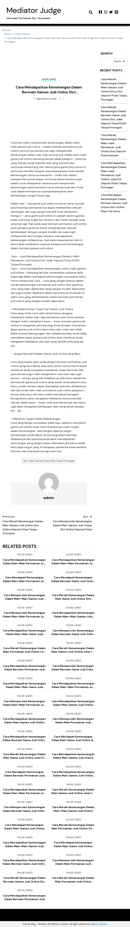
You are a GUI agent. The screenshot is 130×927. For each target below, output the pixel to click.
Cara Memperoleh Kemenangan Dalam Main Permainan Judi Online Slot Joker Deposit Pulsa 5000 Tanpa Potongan (73, 862)
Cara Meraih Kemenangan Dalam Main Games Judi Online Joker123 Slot (73, 650)
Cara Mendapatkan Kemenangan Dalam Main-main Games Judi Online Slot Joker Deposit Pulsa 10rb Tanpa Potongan (73, 614)
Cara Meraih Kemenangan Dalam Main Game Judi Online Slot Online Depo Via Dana (73, 597)
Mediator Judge (33, 10)
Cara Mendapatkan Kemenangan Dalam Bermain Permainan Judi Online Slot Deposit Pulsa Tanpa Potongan (24, 667)
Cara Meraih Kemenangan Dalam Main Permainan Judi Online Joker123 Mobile (73, 879)
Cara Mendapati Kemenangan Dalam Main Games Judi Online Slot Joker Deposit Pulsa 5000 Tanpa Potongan (24, 826)
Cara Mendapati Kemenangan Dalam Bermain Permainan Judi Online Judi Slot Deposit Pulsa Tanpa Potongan (24, 773)
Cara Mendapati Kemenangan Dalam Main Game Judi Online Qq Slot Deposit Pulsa (73, 738)
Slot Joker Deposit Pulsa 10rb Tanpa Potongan (48, 460)
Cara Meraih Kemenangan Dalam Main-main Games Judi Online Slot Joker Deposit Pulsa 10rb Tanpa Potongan (73, 809)
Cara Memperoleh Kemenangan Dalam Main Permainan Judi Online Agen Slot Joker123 (73, 720)
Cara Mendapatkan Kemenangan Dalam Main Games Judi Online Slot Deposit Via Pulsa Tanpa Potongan (73, 756)
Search (107, 53)
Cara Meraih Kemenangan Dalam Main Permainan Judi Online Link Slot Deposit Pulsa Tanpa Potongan (24, 650)
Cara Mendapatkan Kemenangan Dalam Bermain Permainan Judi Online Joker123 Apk (24, 897)
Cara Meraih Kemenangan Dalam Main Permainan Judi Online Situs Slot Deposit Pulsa (73, 826)
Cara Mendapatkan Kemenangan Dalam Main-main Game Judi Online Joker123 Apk (24, 685)
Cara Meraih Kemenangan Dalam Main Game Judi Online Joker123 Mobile (24, 756)
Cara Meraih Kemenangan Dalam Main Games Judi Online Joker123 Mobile (73, 791)
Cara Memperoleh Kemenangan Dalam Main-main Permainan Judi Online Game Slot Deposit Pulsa (24, 614)
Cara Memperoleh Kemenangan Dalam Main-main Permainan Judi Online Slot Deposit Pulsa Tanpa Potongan (24, 703)
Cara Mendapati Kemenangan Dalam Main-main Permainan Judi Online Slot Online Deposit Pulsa (24, 579)
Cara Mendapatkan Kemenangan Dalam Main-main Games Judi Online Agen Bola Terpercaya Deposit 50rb (24, 844)
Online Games (49, 79)
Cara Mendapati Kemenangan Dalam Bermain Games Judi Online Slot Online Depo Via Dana (114, 203)
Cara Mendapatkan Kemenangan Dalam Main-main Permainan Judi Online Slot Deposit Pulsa (73, 685)
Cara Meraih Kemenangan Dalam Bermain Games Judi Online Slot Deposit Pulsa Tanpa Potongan (24, 879)
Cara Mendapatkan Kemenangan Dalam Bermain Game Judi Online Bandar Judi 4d (24, 738)
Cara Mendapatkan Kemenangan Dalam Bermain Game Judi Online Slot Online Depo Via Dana (24, 862)
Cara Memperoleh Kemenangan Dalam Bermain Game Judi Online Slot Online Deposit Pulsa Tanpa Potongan (24, 809)
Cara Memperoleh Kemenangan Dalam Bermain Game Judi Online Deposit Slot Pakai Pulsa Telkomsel (73, 667)
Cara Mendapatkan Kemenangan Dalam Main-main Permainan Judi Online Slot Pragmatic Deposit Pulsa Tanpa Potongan (24, 791)
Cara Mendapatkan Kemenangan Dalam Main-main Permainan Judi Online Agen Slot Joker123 (73, 561)
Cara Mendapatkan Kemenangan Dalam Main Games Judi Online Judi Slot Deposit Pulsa (73, 773)
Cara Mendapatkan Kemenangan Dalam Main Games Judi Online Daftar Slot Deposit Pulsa (73, 703)
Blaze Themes (99, 923)
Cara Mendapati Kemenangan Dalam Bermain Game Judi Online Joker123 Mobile (73, 579)
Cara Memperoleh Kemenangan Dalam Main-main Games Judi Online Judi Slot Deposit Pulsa (24, 597)
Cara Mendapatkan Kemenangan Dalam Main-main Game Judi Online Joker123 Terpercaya (24, 632)
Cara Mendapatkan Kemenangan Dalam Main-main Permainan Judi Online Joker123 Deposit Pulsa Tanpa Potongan (114, 175)
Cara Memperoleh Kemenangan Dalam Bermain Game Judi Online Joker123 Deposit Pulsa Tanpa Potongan (73, 632)
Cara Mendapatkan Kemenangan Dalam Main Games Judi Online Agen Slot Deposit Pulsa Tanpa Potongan (24, 720)
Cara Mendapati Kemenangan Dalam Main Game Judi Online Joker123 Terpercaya (73, 844)
